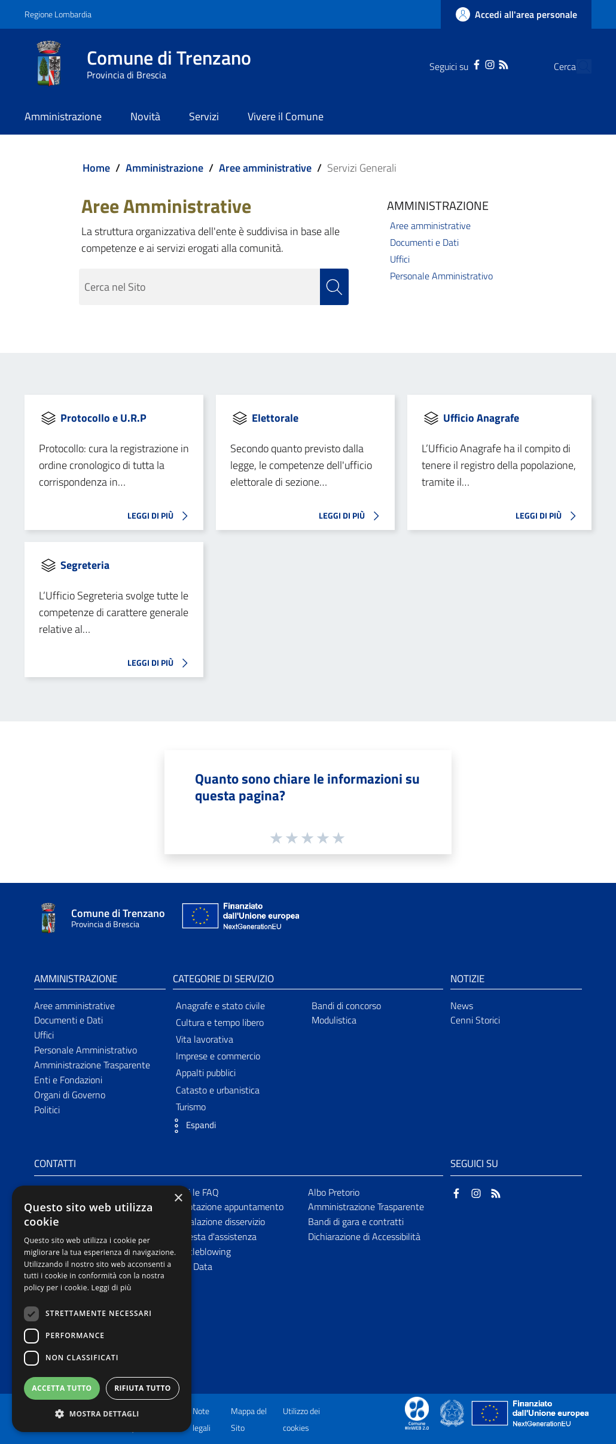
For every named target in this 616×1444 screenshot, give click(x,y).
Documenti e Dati (424, 242)
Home (96, 168)
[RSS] (480, 63)
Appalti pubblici (206, 1073)
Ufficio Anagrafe (481, 418)
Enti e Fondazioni (68, 1080)
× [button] (177, 1198)
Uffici (400, 259)
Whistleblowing (200, 1251)
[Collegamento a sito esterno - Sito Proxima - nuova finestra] (417, 1412)
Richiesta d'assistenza (213, 1236)
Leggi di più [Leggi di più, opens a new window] (112, 1287)
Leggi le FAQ (194, 1192)
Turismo (191, 1106)
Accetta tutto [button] (62, 1388)
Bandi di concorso (346, 1005)
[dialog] (101, 1309)
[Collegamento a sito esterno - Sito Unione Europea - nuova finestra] (239, 918)
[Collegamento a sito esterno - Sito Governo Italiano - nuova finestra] (453, 1412)
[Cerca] (577, 66)
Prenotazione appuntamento (226, 1207)
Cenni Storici (475, 1020)
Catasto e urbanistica (218, 1090)
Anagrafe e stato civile (220, 1005)
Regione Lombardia (58, 14)
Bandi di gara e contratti (356, 1221)
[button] (191, 1125)
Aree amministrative (265, 168)
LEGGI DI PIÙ (160, 516)
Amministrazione (164, 168)
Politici (47, 1109)
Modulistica (334, 1020)
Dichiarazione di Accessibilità (364, 1236)
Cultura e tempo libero (220, 1022)
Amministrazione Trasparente (92, 1065)
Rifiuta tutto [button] (142, 1388)
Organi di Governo (69, 1094)
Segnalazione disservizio (217, 1221)
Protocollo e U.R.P (103, 418)
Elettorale (275, 418)
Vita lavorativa (204, 1039)
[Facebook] (454, 63)
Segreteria (84, 565)
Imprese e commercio (218, 1056)
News (461, 1005)
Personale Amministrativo (441, 276)
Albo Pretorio (333, 1192)
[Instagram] (467, 63)
